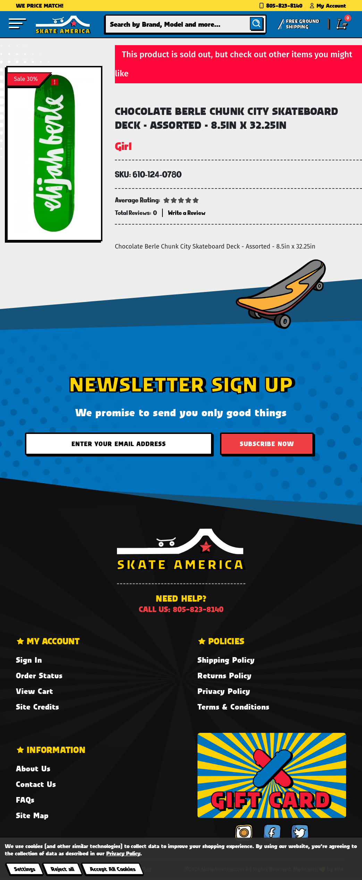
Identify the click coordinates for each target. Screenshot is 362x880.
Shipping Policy (226, 659)
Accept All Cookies (112, 869)
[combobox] (186, 24)
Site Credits (37, 706)
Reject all (62, 869)
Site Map (32, 815)
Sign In (29, 659)
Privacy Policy (223, 691)
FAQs (25, 799)
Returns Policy (224, 675)
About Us (33, 768)
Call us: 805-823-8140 (181, 609)
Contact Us (36, 784)
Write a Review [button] (186, 212)
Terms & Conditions (233, 706)
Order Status (39, 675)
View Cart (34, 691)
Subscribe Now (267, 443)
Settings (24, 869)
